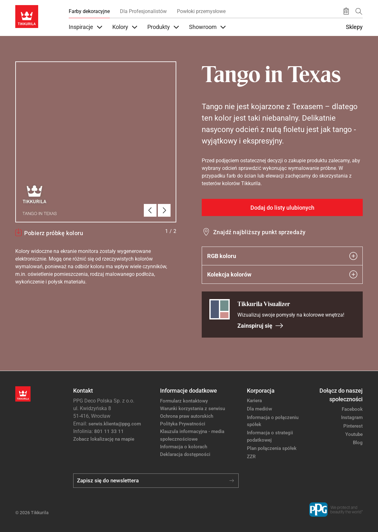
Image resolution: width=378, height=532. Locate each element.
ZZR (251, 456)
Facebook (352, 409)
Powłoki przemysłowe (201, 11)
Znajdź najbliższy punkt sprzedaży (259, 232)
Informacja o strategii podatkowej (270, 436)
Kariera (254, 400)
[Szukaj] (359, 11)
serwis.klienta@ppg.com (114, 424)
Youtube (354, 434)
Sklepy (354, 27)
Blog (358, 442)
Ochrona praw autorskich (186, 416)
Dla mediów (259, 409)
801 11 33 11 (109, 431)
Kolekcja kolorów (282, 274)
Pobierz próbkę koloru (53, 233)
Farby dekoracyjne (89, 11)
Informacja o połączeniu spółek (272, 421)
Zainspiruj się (260, 325)
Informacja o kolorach (183, 447)
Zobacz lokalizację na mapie (103, 439)
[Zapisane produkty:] (346, 11)
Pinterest (353, 426)
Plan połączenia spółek (272, 448)
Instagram (352, 417)
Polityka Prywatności (182, 424)
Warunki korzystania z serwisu (192, 408)
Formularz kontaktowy (184, 401)
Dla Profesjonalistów (143, 11)
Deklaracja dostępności (185, 454)
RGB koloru (282, 256)
